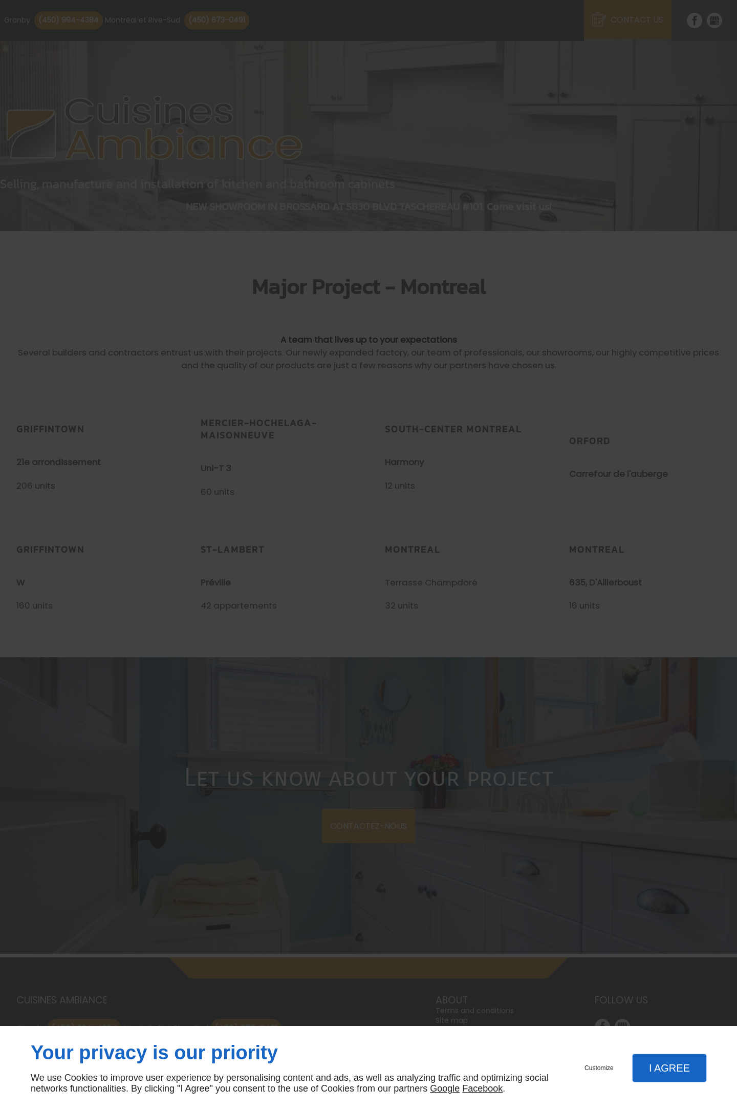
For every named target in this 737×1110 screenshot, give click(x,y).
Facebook (482, 1088)
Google (445, 1088)
